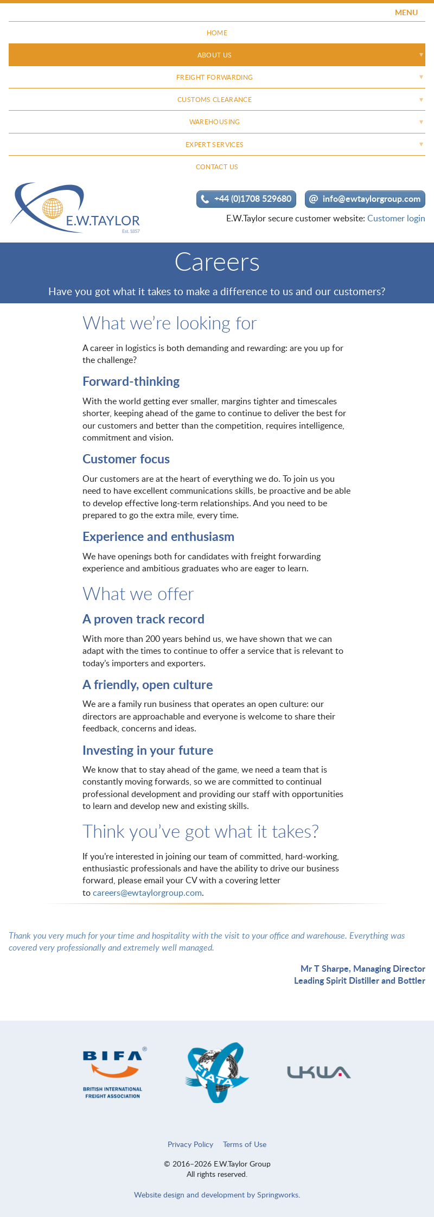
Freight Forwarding (214, 77)
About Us (214, 55)
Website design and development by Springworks (216, 1194)
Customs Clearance (214, 99)
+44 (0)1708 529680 (252, 198)
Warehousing (214, 121)
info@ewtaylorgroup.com (371, 198)
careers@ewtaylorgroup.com (147, 893)
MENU (406, 12)
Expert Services (215, 144)
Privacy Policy (190, 1144)
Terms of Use (244, 1144)
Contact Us (217, 166)
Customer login (396, 218)
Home (217, 32)
